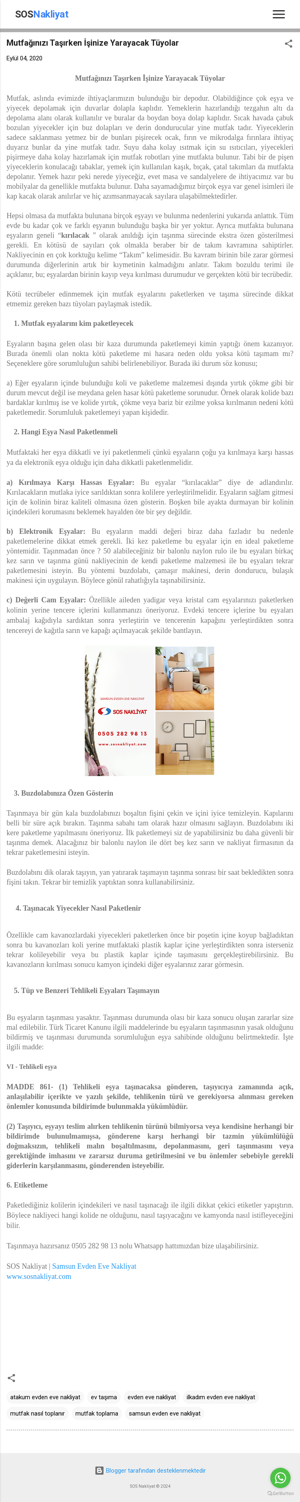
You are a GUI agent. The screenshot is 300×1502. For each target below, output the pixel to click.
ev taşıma (104, 1397)
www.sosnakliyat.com (39, 1276)
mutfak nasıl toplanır (37, 1413)
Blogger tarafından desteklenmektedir (150, 1470)
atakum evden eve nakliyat (45, 1397)
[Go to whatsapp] (280, 1478)
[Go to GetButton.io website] (280, 1493)
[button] (288, 45)
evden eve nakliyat (152, 1397)
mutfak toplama (96, 1413)
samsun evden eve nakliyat (165, 1413)
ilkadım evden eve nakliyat (221, 1397)
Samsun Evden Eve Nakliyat (95, 1266)
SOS (41, 14)
